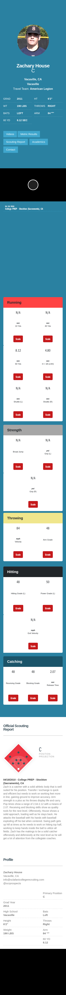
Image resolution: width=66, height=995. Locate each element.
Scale (18, 339)
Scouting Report (15, 141)
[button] (33, 185)
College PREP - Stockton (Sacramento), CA (30, 207)
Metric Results (28, 134)
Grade (48, 554)
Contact (10, 149)
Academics (38, 141)
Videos (10, 134)
